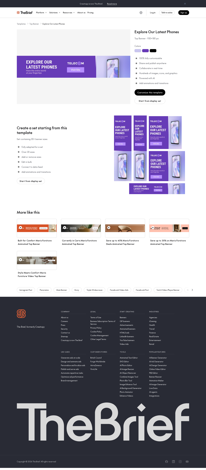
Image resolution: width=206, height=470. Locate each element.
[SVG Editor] (132, 361)
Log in (152, 12)
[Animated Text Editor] (132, 357)
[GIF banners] (132, 321)
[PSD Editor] (161, 373)
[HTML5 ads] (132, 332)
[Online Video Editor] (161, 369)
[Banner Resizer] (161, 376)
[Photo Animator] (132, 392)
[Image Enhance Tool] (132, 384)
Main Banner (61, 290)
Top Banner (34, 23)
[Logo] (21, 314)
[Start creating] (132, 311)
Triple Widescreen (94, 290)
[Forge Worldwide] (103, 361)
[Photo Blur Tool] (132, 380)
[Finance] (161, 332)
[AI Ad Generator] (161, 361)
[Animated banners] (132, 328)
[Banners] (132, 317)
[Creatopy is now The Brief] (73, 340)
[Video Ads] (132, 344)
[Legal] (103, 311)
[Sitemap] (73, 336)
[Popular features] (161, 352)
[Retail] (161, 344)
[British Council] (103, 357)
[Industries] (161, 311)
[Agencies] (161, 317)
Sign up (184, 12)
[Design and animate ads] (73, 361)
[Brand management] (73, 380)
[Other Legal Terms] (103, 339)
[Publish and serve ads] (73, 369)
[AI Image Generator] (161, 384)
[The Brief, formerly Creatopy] (31, 326)
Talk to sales (166, 12)
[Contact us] (73, 332)
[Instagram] (180, 462)
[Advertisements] (132, 325)
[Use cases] (73, 352)
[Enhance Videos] (132, 395)
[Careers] (73, 321)
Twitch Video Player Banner (167, 290)
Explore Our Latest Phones (54, 23)
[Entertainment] (161, 340)
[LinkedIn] (173, 462)
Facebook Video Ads (119, 290)
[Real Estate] (161, 336)
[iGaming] (161, 321)
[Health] (161, 325)
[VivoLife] (103, 369)
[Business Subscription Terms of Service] (103, 322)
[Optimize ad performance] (73, 376)
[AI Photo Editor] (132, 365)
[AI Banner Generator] (161, 357)
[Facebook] (166, 462)
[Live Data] (161, 388)
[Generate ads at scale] (73, 357)
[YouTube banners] (132, 340)
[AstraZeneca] (103, 365)
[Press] (73, 325)
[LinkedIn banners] (132, 336)
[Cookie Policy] (103, 331)
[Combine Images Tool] (132, 376)
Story (76, 290)
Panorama (44, 290)
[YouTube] (187, 462)
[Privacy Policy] (103, 327)
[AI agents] (161, 392)
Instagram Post (26, 290)
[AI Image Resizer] (132, 369)
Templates (21, 23)
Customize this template (150, 92)
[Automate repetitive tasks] (73, 373)
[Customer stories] (103, 352)
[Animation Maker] (161, 380)
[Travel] (161, 328)
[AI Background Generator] (132, 388)
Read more (112, 3)
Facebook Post (142, 290)
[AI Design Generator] (161, 365)
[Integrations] (161, 395)
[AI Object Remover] (132, 373)
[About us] (73, 317)
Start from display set (150, 100)
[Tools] (132, 352)
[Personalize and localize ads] (73, 365)
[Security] (73, 328)
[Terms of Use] (103, 317)
